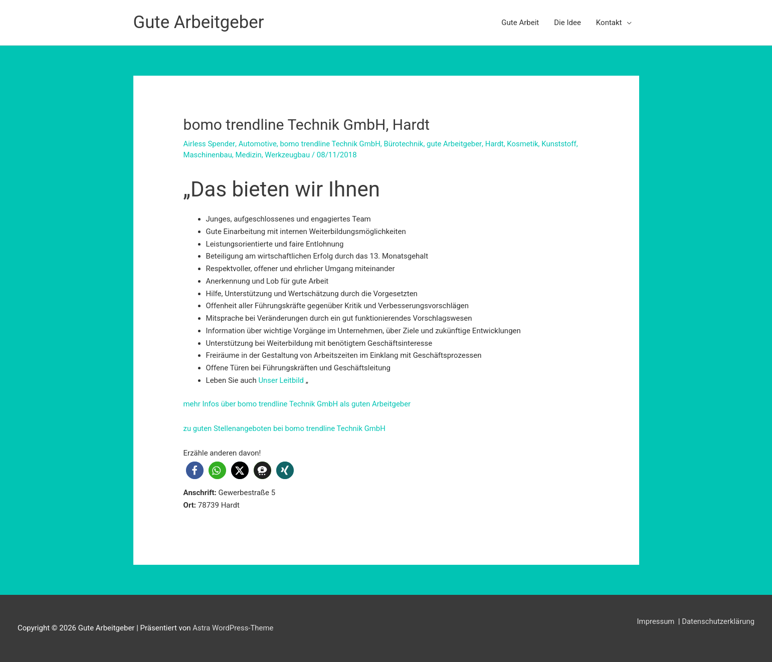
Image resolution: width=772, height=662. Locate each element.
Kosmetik (524, 143)
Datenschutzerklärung (717, 621)
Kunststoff (560, 143)
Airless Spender (209, 143)
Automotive (258, 143)
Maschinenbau (208, 154)
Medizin (249, 154)
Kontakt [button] (609, 22)
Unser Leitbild (281, 380)
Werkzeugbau (288, 154)
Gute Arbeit (520, 22)
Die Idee (567, 22)
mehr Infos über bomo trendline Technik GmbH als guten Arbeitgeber (298, 403)
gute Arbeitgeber (455, 143)
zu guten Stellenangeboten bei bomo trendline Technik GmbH (285, 428)
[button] (195, 470)
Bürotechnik (405, 143)
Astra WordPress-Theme (233, 627)
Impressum (656, 621)
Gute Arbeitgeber (199, 22)
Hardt (496, 143)
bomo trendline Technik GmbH (330, 143)
